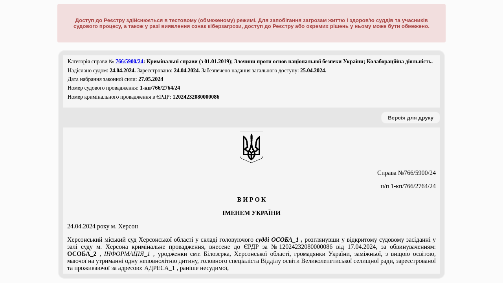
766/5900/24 (129, 61)
